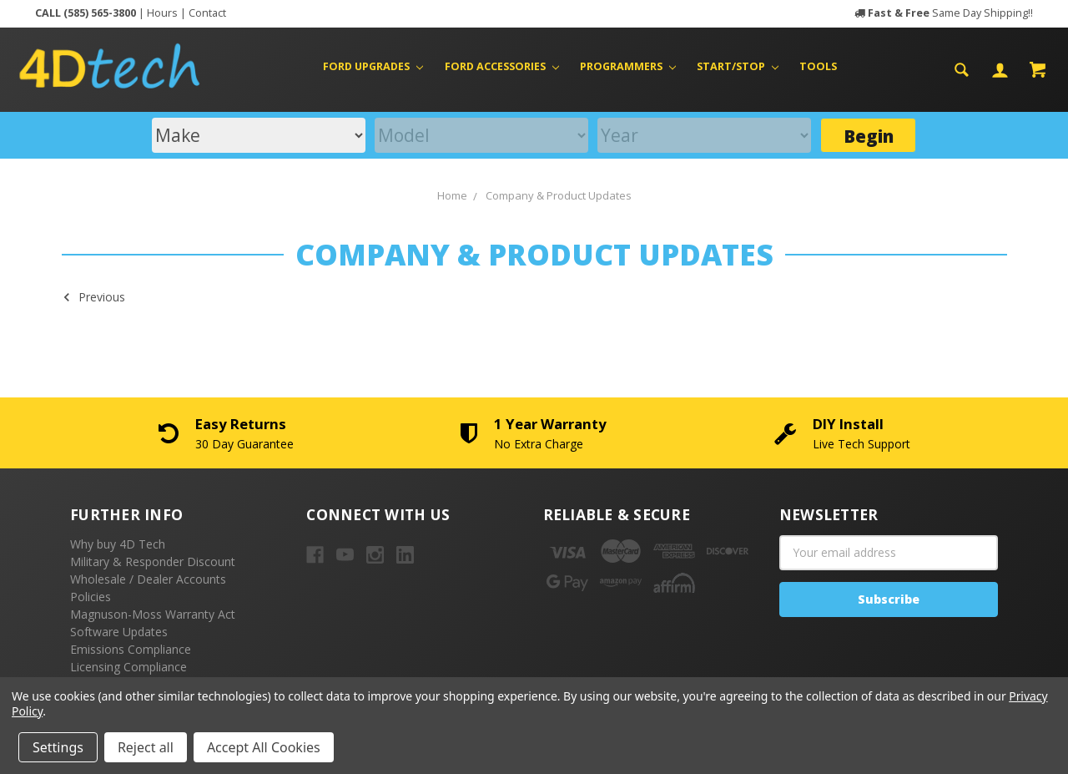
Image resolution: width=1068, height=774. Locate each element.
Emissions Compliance (130, 649)
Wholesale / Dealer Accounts (148, 579)
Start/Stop (737, 66)
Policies (90, 597)
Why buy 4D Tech (117, 544)
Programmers (628, 66)
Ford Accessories (502, 66)
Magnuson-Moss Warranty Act (152, 614)
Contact (207, 13)
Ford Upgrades (373, 66)
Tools (818, 66)
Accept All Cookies (263, 747)
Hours (162, 13)
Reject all (146, 747)
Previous (94, 296)
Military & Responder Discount (152, 561)
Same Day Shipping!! (950, 13)
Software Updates (119, 632)
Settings (58, 747)
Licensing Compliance (128, 667)
